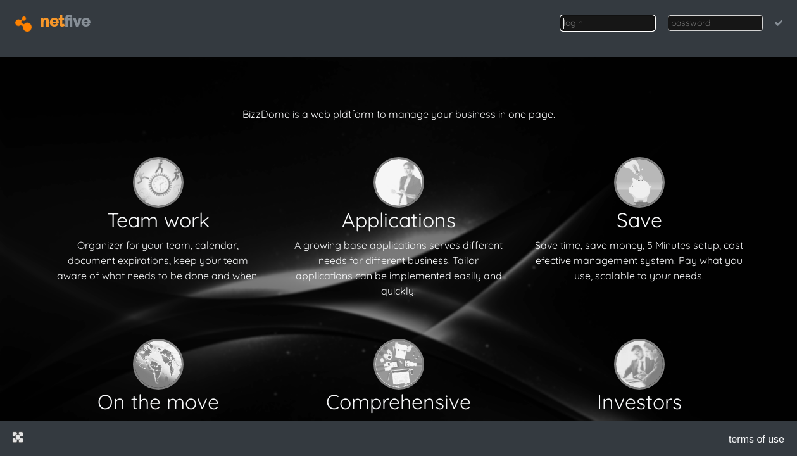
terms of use (756, 439)
